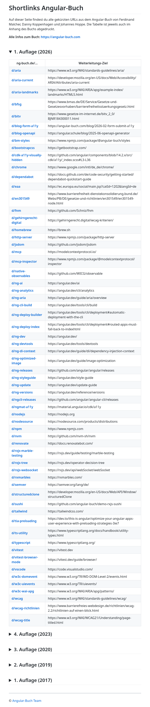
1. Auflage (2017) (33, 680)
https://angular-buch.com (60, 37)
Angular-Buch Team (26, 701)
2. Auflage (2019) (33, 665)
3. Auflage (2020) (33, 649)
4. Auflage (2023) (33, 634)
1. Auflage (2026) (33, 52)
